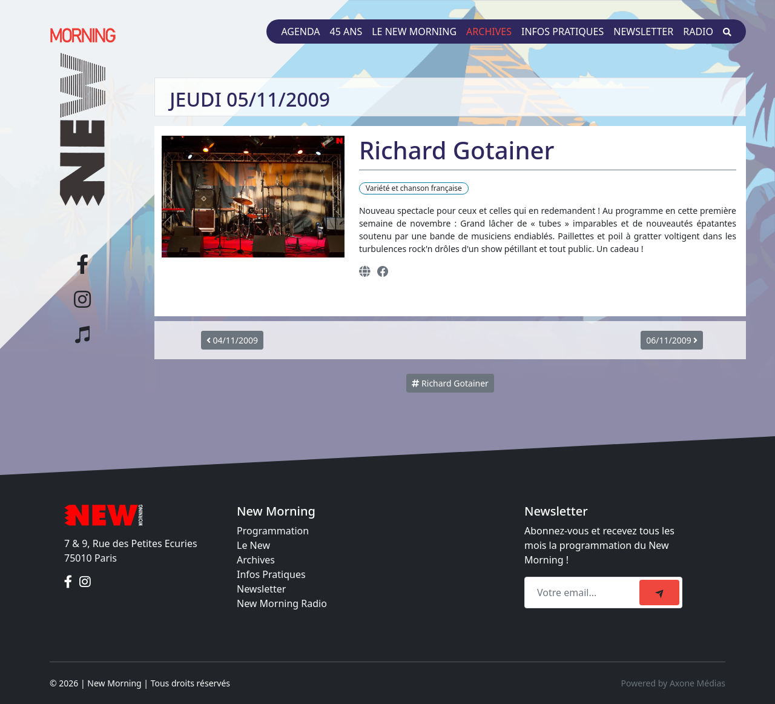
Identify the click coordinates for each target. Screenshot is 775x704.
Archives (489, 31)
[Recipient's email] (583, 592)
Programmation (273, 530)
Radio (698, 31)
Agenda (300, 31)
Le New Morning (414, 31)
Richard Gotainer (450, 383)
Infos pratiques (562, 31)
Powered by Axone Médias (673, 683)
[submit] (659, 592)
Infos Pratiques (271, 574)
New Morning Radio (282, 603)
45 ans (346, 31)
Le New (253, 545)
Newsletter (643, 31)
